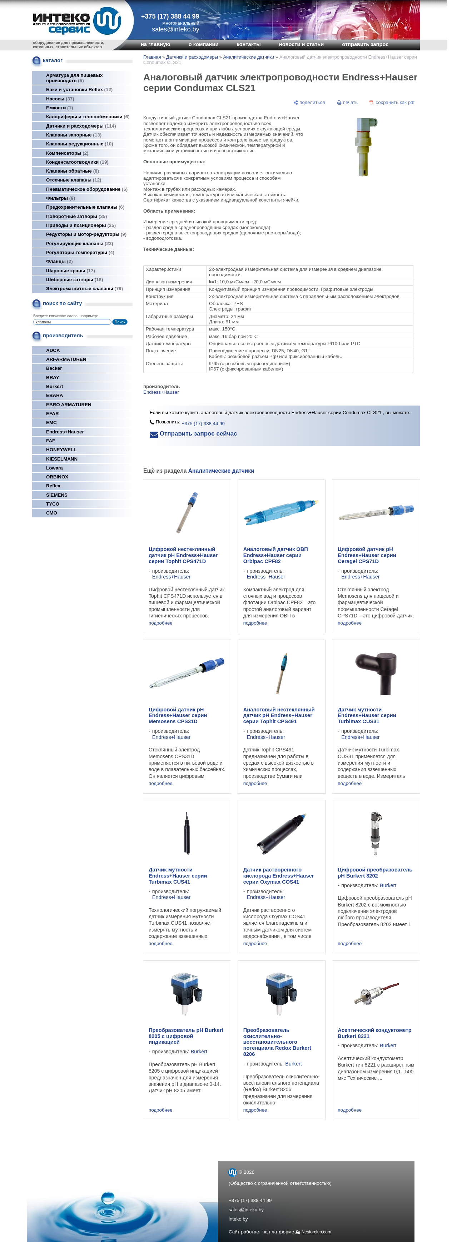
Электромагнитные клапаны (84, 288)
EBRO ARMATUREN (68, 404)
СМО (51, 513)
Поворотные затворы (76, 216)
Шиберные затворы (74, 279)
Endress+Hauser (65, 431)
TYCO (52, 504)
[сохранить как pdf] (392, 102)
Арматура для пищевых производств (74, 78)
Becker (54, 368)
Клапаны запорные (73, 135)
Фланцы (59, 261)
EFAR (52, 413)
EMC (51, 422)
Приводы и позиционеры (81, 225)
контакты (248, 44)
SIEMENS (57, 495)
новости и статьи (301, 44)
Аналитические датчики (248, 57)
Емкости (59, 107)
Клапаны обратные (72, 171)
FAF (50, 440)
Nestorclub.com (316, 1231)
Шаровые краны (70, 270)
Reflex (53, 485)
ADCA (53, 350)
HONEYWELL (61, 449)
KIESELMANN (62, 459)
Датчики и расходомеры (81, 126)
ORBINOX (57, 477)
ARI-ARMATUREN (66, 359)
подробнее (161, 623)
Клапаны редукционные (79, 143)
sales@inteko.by (246, 1209)
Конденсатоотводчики (77, 162)
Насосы (60, 98)
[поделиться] (309, 102)
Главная (152, 57)
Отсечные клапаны (73, 180)
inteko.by (238, 1219)
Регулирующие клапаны (79, 243)
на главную (155, 44)
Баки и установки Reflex (79, 89)
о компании (204, 44)
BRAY (52, 377)
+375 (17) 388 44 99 (170, 16)
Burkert (54, 386)
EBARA (54, 395)
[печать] (347, 102)
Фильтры (60, 198)
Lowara (54, 468)
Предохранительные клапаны (85, 207)
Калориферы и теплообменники (88, 116)
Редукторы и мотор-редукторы (86, 234)
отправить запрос (365, 44)
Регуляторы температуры (80, 252)
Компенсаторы (67, 153)
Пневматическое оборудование (87, 189)
